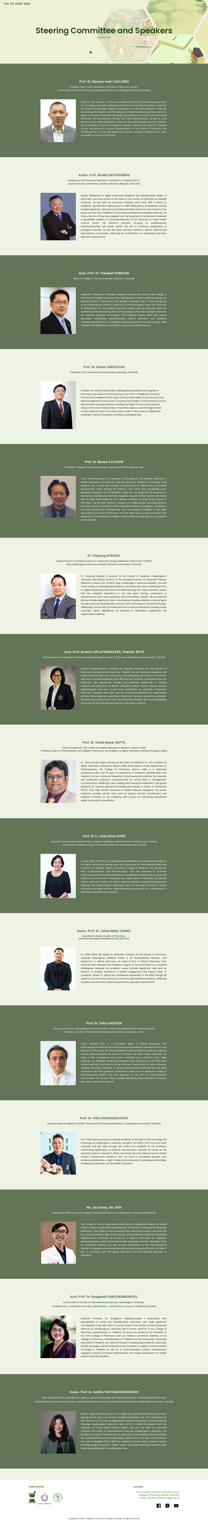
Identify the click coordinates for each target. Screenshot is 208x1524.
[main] (104, 32)
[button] (205, 4)
